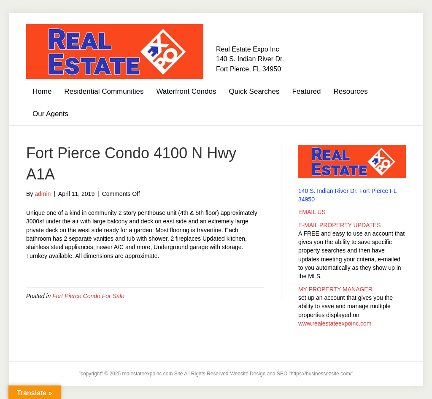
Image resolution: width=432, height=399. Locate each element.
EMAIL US (312, 212)
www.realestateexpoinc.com (335, 323)
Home (41, 91)
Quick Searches (254, 91)
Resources (350, 91)
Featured (306, 91)
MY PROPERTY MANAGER (335, 289)
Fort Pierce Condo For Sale (88, 296)
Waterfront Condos (186, 91)
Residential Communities (103, 91)
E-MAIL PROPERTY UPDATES (339, 225)
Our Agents (50, 114)
